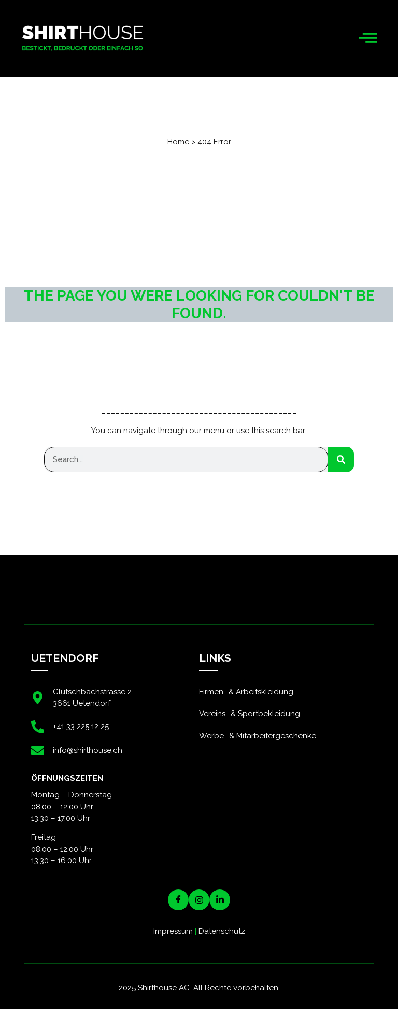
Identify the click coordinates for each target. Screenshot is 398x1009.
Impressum (173, 931)
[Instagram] (199, 899)
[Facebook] (178, 899)
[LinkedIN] (219, 899)
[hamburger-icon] (368, 38)
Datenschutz (221, 931)
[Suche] (341, 459)
